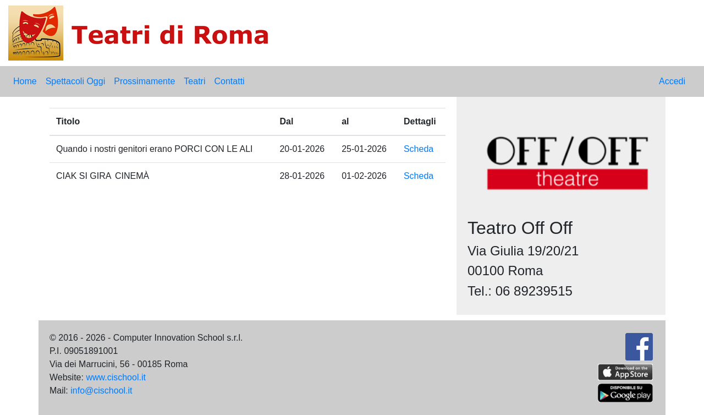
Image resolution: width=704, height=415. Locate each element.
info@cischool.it (101, 390)
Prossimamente (144, 81)
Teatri (194, 81)
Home (25, 81)
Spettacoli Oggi (76, 81)
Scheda (418, 149)
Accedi (672, 81)
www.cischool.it (115, 377)
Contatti (229, 81)
